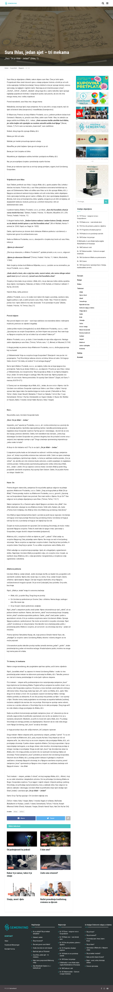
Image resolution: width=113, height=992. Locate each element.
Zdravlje (82, 320)
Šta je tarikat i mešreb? (93, 953)
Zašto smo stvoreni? (49, 873)
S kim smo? (45, 849)
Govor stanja (83, 326)
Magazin (21, 68)
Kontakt (80, 357)
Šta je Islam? (90, 944)
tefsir (22, 811)
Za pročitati (13, 68)
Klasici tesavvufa (84, 330)
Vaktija (79, 353)
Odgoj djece (83, 311)
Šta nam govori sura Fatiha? (41, 944)
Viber (6, 941)
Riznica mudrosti (84, 333)
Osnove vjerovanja (92, 966)
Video (79, 284)
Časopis (80, 276)
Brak (80, 317)
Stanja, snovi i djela (15, 899)
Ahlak (44, 844)
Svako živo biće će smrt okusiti (42, 948)
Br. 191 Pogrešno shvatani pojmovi (89, 230)
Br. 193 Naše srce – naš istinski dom (89, 222)
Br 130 (28, 68)
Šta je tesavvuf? (38, 941)
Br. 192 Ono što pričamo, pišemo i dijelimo (91, 226)
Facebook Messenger (12, 945)
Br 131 (44, 867)
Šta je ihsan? (90, 932)
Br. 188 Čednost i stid (84, 247)
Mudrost (82, 342)
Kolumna (82, 348)
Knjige (79, 280)
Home (6, 68)
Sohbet (81, 336)
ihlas (15, 811)
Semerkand (12, 988)
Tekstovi (80, 288)
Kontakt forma (10, 949)
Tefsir (81, 323)
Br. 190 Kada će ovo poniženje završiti (90, 234)
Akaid (81, 298)
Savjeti (81, 339)
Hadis (81, 314)
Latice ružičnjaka (84, 345)
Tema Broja (83, 301)
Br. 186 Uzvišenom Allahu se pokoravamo (91, 257)
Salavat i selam (37, 937)
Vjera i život (83, 295)
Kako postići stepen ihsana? (95, 957)
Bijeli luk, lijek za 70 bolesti (41, 951)
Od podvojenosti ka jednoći (18, 849)
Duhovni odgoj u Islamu (86, 308)
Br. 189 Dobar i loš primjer (86, 237)
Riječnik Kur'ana (84, 304)
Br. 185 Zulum (82, 261)
